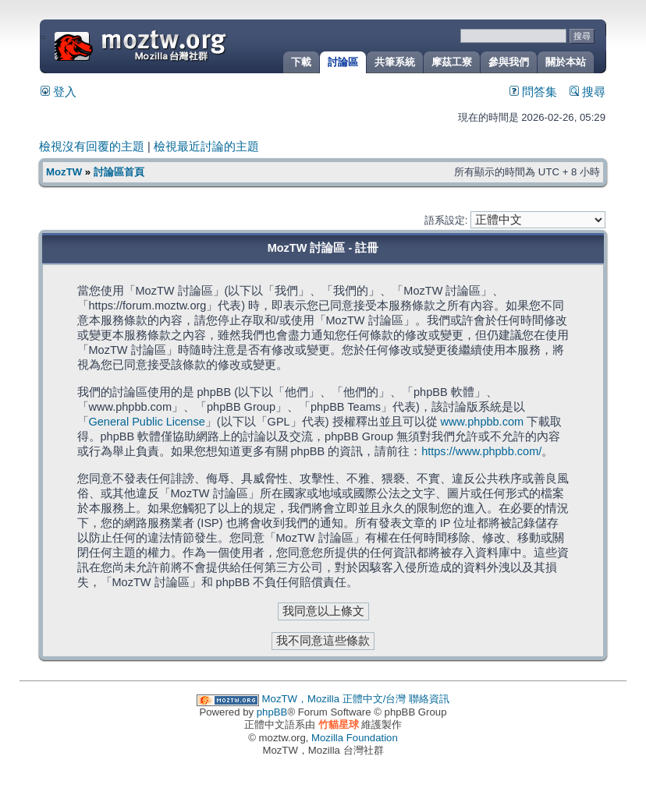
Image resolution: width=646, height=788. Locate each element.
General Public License (147, 421)
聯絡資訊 (429, 699)
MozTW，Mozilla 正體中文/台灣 (334, 699)
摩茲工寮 (451, 62)
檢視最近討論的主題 (206, 146)
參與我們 (508, 62)
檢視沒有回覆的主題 (91, 146)
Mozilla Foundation (354, 738)
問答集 (533, 92)
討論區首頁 (119, 172)
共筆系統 (394, 62)
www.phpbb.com (482, 421)
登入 (58, 92)
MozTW (178, 44)
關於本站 (565, 62)
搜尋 (587, 92)
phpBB (272, 712)
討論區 (343, 62)
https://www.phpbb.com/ (481, 451)
